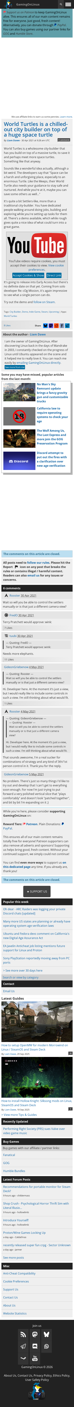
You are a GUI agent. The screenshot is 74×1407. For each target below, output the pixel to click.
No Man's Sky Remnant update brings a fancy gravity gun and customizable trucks (52, 392)
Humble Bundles (14, 1171)
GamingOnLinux (27, 4)
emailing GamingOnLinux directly (38, 363)
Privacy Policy (43, 1375)
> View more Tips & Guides (19, 1115)
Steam (44, 311)
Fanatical (9, 1155)
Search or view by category (20, 977)
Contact (8, 984)
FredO (14, 615)
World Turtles (10, 316)
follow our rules (38, 563)
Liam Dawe (13, 140)
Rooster (15, 595)
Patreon (30, 824)
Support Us (10, 1289)
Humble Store (24, 34)
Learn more (66, 116)
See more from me (14, 367)
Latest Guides (12, 998)
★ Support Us (37, 891)
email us (33, 575)
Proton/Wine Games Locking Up (24, 1233)
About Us (9, 1305)
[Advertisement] (37, 76)
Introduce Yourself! (16, 1220)
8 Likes (7, 325)
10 (70, 1053)
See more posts (13, 1258)
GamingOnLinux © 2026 (37, 1367)
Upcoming (54, 311)
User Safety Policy (37, 1380)
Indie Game (34, 311)
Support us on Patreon (18, 12)
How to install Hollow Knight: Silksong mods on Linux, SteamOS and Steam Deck (36, 1101)
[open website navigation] (68, 4)
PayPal (60, 25)
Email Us (9, 991)
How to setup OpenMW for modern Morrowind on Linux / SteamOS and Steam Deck (36, 1045)
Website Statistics (15, 1313)
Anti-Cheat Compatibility (19, 1273)
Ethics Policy (61, 1375)
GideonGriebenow (16, 667)
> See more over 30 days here (22, 970)
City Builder (15, 311)
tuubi (13, 636)
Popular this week (16, 902)
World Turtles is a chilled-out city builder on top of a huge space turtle (36, 129)
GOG (6, 34)
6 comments (63, 140)
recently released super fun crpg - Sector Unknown (37, 1245)
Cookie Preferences (16, 1281)
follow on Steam (44, 302)
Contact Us (10, 1297)
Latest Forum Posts (16, 1179)
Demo (25, 311)
